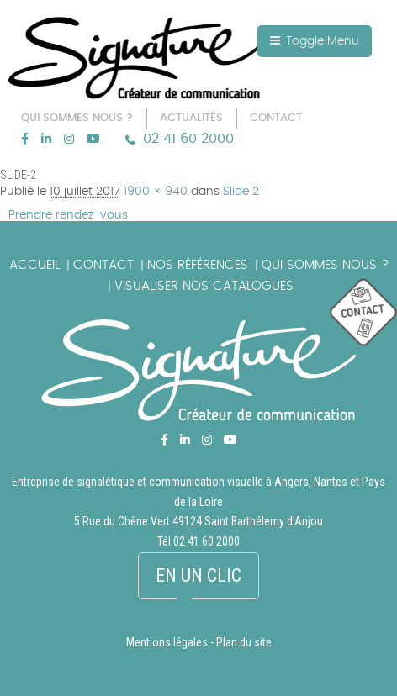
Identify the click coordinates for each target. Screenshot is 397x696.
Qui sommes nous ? (325, 265)
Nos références (197, 265)
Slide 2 (241, 192)
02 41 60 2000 (188, 138)
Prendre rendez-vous (68, 215)
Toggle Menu (314, 40)
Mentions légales (167, 642)
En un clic (198, 575)
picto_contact (363, 313)
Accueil (34, 265)
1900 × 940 (156, 192)
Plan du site (244, 642)
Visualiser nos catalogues (204, 286)
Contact (103, 265)
